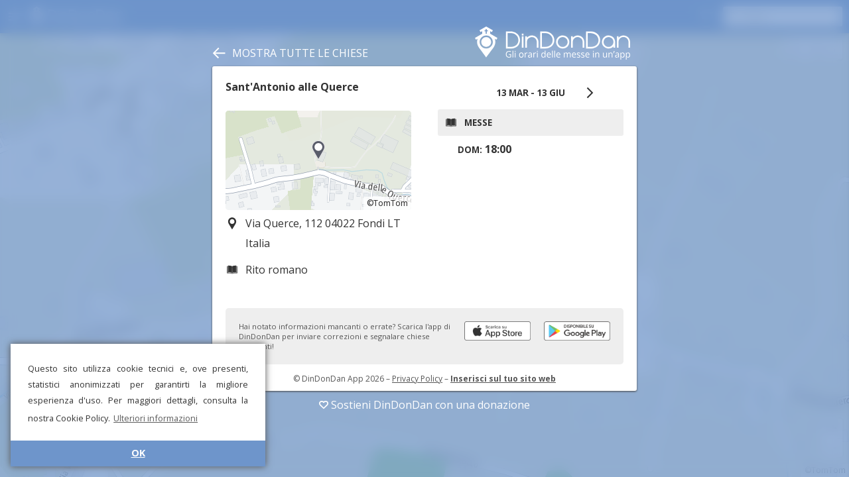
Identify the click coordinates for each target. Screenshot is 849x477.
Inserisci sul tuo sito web (503, 378)
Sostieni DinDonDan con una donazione (424, 405)
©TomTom (387, 203)
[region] (318, 160)
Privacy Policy (417, 378)
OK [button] (138, 453)
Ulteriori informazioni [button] (155, 418)
